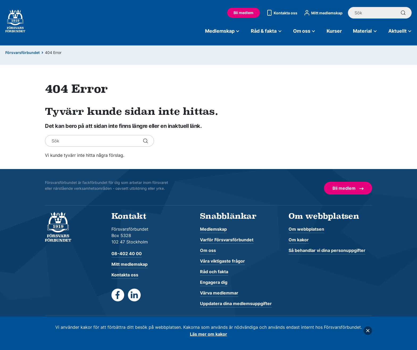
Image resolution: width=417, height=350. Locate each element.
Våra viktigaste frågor (222, 261)
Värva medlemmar (219, 293)
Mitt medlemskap (323, 13)
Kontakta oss (281, 13)
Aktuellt (400, 31)
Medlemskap (222, 31)
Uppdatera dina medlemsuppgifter (236, 303)
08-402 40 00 (126, 253)
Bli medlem (243, 12)
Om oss (304, 31)
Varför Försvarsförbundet (226, 239)
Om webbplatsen (306, 229)
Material (365, 31)
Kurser (334, 31)
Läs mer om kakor (208, 334)
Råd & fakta (266, 31)
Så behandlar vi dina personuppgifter (327, 250)
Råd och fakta (214, 271)
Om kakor (299, 239)
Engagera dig (213, 282)
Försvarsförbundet (22, 52)
